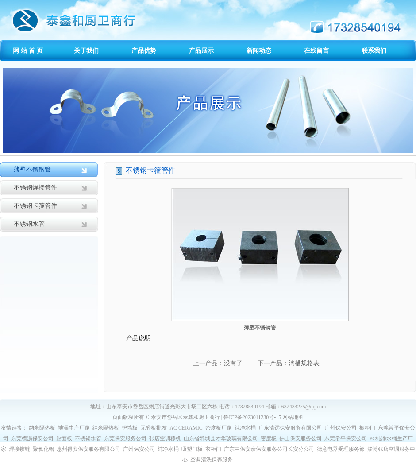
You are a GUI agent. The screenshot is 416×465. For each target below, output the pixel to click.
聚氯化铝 (43, 449)
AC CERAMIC (185, 428)
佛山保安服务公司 (300, 438)
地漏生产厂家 (74, 428)
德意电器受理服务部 (341, 449)
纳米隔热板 (42, 428)
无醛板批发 (153, 428)
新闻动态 (259, 50)
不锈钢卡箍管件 (35, 205)
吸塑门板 (192, 449)
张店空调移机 (165, 438)
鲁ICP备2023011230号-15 (252, 417)
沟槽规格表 (304, 363)
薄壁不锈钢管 (32, 169)
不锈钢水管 (29, 224)
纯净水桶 (245, 428)
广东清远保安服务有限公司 (290, 428)
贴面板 (64, 438)
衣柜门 (213, 449)
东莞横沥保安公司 (32, 438)
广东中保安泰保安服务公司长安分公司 (269, 449)
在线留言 (316, 50)
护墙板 (130, 428)
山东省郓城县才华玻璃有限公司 (221, 438)
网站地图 (293, 417)
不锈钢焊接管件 (35, 187)
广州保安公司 (341, 428)
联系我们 (374, 50)
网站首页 (29, 50)
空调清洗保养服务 (211, 460)
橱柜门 (367, 428)
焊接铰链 (19, 449)
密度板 (269, 438)
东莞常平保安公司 (345, 438)
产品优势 (143, 50)
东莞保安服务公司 (125, 438)
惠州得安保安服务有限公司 (88, 449)
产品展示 (201, 50)
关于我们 (86, 50)
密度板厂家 (218, 428)
